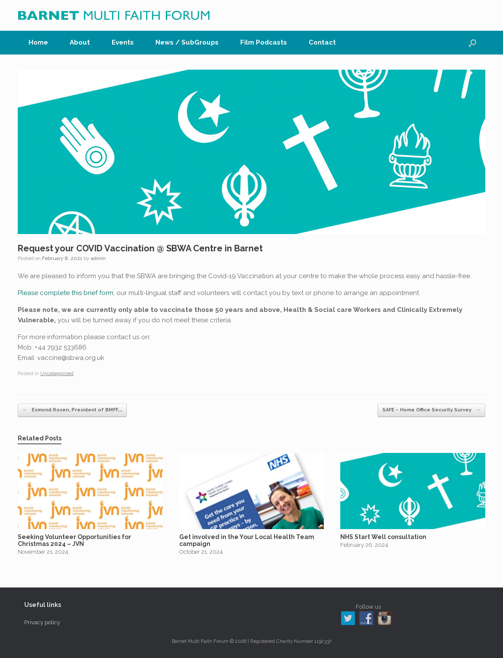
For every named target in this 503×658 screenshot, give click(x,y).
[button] (472, 43)
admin (98, 258)
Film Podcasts (263, 42)
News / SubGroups (187, 42)
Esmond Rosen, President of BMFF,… (72, 410)
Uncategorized (57, 373)
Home (38, 42)
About (80, 42)
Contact (322, 42)
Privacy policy (42, 622)
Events (123, 42)
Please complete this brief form (65, 293)
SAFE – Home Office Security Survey (431, 410)
